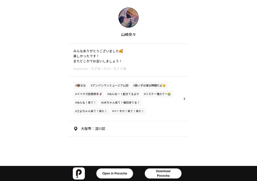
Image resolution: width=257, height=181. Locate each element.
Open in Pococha (114, 173)
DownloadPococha (163, 173)
